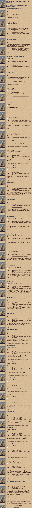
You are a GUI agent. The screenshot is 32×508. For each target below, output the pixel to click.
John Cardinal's (15, 507)
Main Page (8, 5)
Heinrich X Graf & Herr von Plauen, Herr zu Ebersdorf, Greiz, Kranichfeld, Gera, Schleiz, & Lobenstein (21, 417)
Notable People (23, 5)
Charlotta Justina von (16, 471)
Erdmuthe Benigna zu (16, 419)
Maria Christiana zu (17, 139)
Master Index (16, 5)
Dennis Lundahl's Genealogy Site (11, 6)
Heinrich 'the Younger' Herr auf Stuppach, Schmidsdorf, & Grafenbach (18, 45)
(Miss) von (21, 46)
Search (26, 5)
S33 (8, 17)
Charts (19, 5)
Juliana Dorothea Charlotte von (19, 401)
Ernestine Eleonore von (20, 256)
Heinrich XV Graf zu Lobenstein (18, 238)
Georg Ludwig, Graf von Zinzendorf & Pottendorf (20, 486)
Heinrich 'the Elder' (17, 61)
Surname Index (12, 5)
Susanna (16, 14)
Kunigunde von (17, 29)
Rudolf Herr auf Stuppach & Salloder (21, 33)
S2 (8, 129)
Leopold (15, 92)
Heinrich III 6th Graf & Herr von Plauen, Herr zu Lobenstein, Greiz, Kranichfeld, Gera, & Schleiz (21, 121)
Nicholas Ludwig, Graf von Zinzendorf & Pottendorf (20, 474)
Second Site (18, 507)
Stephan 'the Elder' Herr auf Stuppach (21, 96)
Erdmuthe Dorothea (26, 490)
